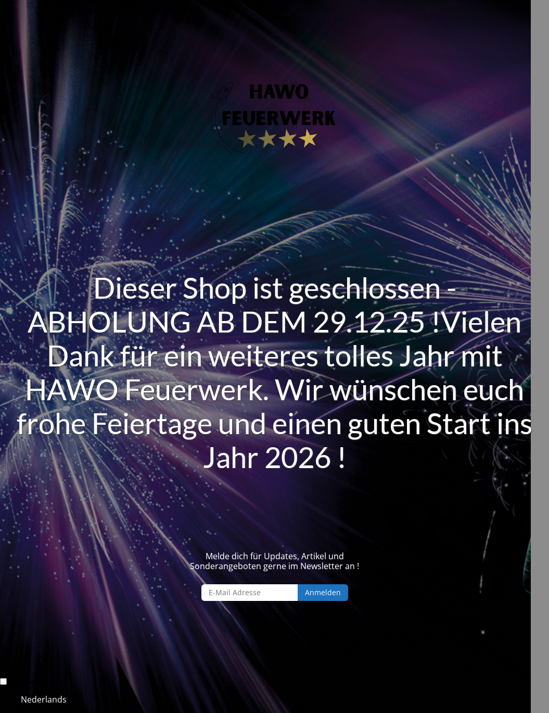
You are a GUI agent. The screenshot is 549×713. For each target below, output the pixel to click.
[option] (285, 699)
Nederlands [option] (44, 699)
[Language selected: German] (274, 691)
